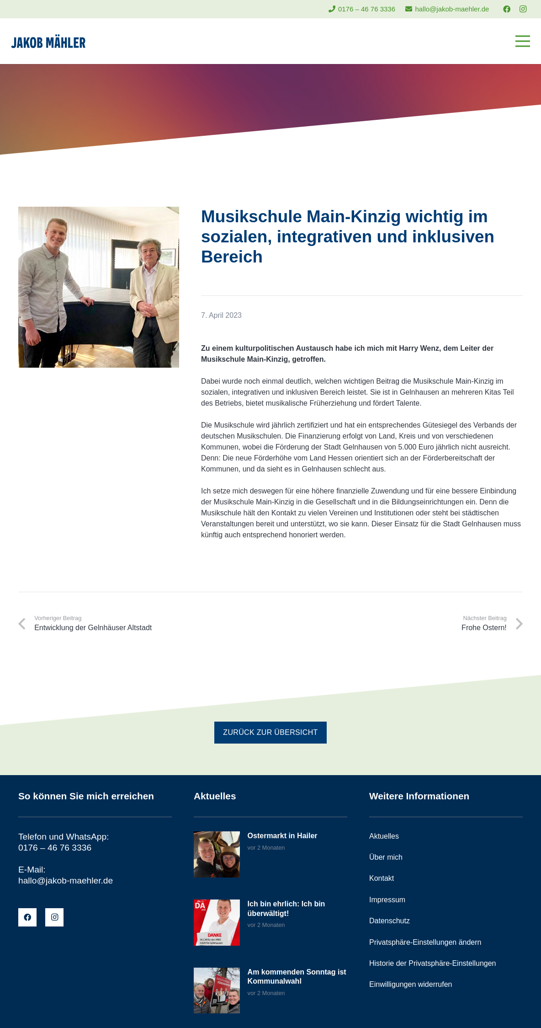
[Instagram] (522, 9)
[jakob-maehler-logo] (48, 41)
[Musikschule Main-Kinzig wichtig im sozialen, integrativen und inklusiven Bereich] (98, 212)
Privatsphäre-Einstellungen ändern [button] (425, 942)
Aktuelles (384, 836)
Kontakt (381, 878)
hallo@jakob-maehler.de (65, 880)
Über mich (386, 857)
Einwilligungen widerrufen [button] (410, 984)
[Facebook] (506, 9)
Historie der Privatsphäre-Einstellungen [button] (432, 963)
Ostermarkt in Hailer (283, 836)
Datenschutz (389, 921)
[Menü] (522, 41)
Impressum (387, 900)
